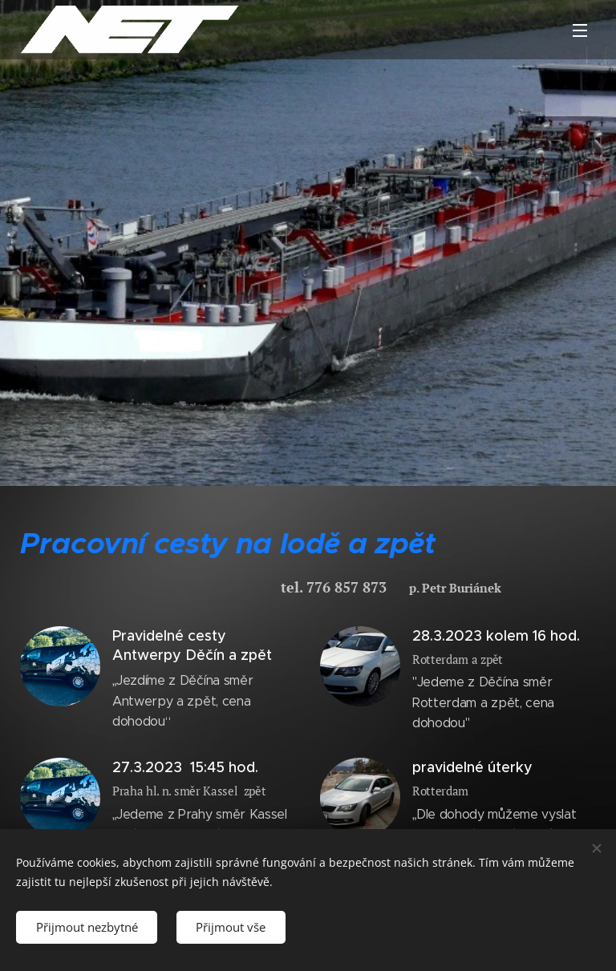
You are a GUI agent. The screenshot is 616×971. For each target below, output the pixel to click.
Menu (580, 30)
